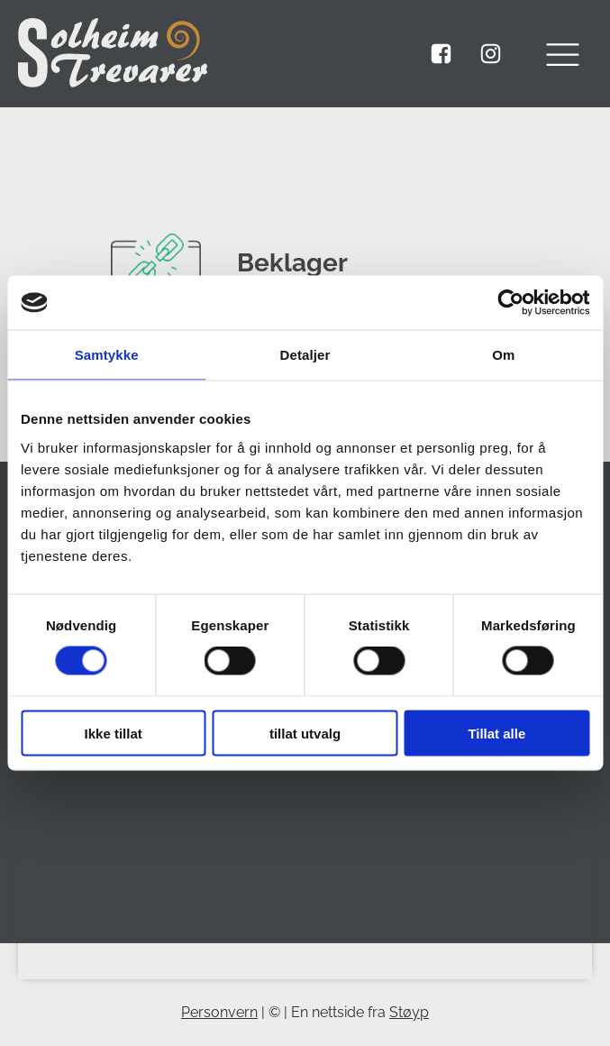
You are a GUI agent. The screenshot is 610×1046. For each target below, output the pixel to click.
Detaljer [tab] (305, 354)
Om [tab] (503, 354)
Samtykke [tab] (107, 354)
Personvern (219, 1012)
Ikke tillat (113, 732)
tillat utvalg (305, 732)
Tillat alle (496, 732)
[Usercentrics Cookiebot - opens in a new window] (510, 303)
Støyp (409, 1012)
